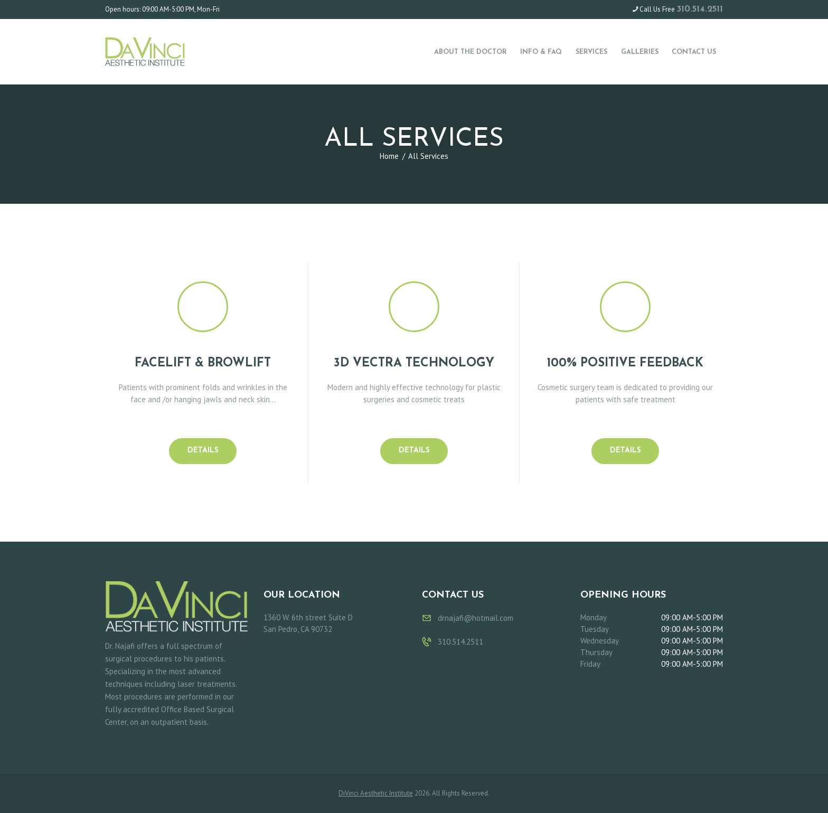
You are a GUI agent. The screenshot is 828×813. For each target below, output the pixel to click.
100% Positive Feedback (625, 363)
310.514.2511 (699, 9)
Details (203, 450)
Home (389, 156)
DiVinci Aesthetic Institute (375, 793)
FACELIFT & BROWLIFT (203, 363)
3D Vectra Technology (414, 363)
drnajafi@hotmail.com (475, 618)
